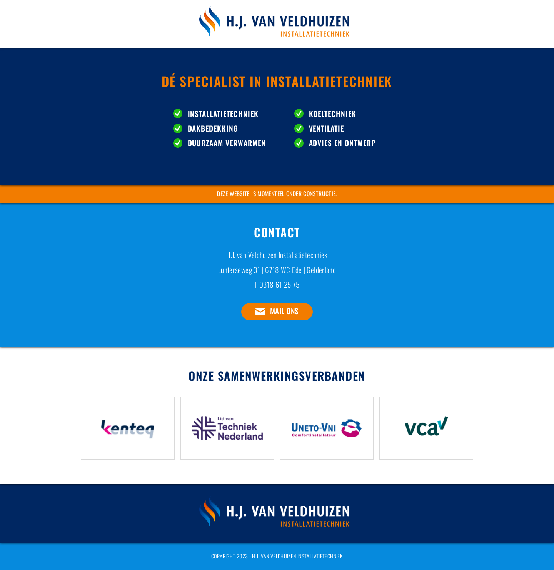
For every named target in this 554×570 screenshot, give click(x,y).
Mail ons (284, 311)
